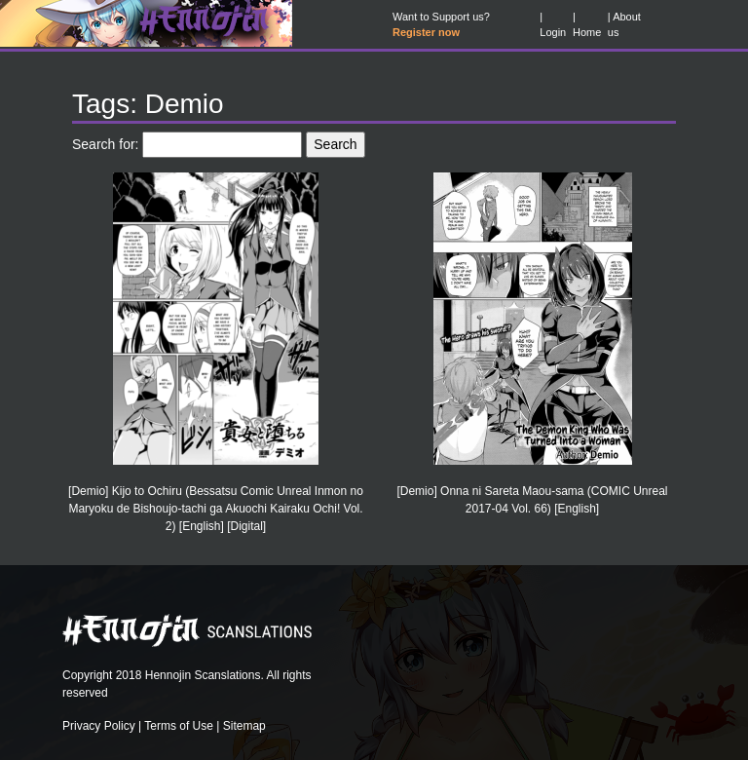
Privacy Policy (98, 726)
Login (553, 32)
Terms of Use (178, 726)
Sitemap (244, 726)
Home (587, 32)
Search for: (105, 144)
